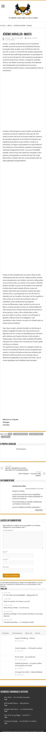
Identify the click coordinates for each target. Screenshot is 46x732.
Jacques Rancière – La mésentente (18, 709)
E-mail (5, 559)
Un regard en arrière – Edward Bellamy (28, 672)
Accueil (2, 25)
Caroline (7, 38)
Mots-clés (28, 633)
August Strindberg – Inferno (25, 638)
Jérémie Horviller (36, 434)
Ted (5, 699)
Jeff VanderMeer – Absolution (16, 703)
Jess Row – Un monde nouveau (17, 697)
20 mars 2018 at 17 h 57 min (34, 488)
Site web (6, 567)
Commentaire (8, 530)
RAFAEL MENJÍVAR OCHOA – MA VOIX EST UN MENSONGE (17, 468)
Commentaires (17, 633)
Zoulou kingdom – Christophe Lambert (28, 648)
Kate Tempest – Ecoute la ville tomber (28, 474)
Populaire (5, 633)
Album (9, 25)
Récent (37, 633)
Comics (34, 38)
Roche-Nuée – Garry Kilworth (25, 657)
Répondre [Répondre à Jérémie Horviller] (39, 510)
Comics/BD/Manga (20, 434)
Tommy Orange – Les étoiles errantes (20, 721)
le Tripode (5, 437)
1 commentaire (10, 40)
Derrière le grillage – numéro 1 (17, 715)
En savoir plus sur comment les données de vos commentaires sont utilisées (21, 584)
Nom (5, 552)
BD (10, 434)
